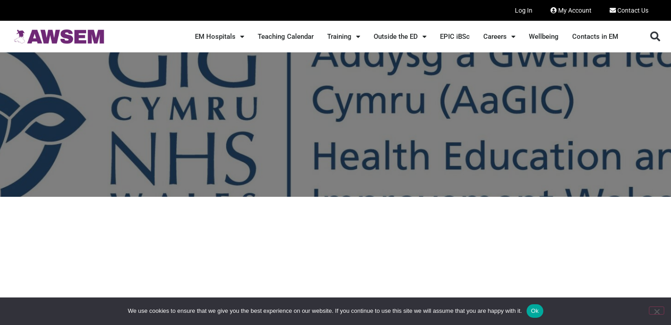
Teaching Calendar (286, 36)
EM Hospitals (219, 37)
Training (343, 37)
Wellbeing (544, 36)
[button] (655, 37)
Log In (523, 10)
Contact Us (629, 10)
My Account (571, 10)
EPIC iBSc (455, 36)
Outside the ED (400, 37)
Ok (535, 310)
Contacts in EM (595, 36)
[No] (656, 310)
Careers (499, 37)
